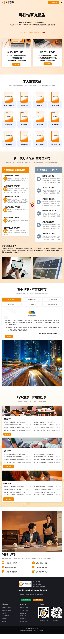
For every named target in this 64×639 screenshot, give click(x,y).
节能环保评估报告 (6, 615)
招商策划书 (5, 624)
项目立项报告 (23, 626)
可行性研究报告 (24, 615)
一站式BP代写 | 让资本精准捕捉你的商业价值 (31, 32)
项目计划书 (23, 618)
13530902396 (52, 2)
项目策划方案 (5, 621)
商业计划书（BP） (25, 613)
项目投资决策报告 (6, 613)
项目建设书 (23, 624)
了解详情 (16, 65)
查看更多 (10, 340)
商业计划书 (5, 618)
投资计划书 (5, 626)
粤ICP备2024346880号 (32, 633)
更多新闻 (8, 438)
